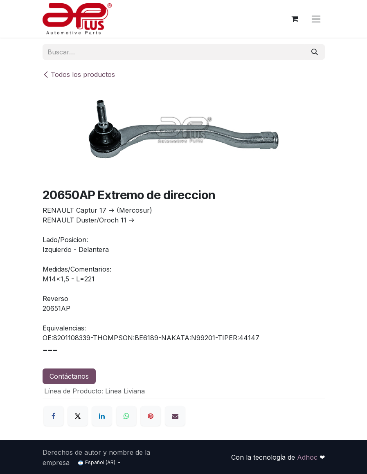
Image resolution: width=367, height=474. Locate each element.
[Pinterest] (150, 416)
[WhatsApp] (126, 416)
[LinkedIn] (102, 416)
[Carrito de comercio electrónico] (295, 19)
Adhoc (308, 457)
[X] (78, 416)
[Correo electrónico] (175, 416)
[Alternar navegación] (316, 19)
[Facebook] (53, 416)
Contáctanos (69, 376)
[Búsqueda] (314, 52)
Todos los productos (79, 74)
